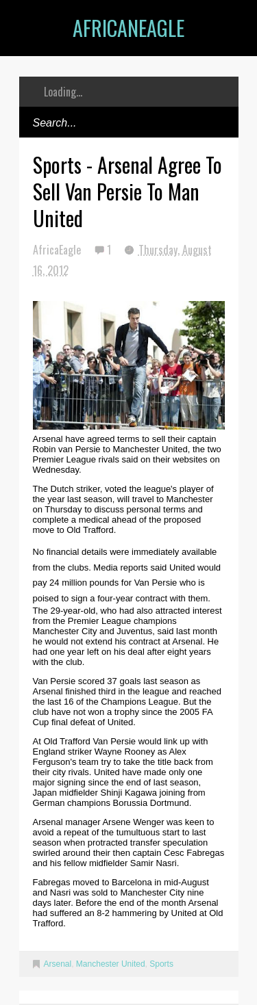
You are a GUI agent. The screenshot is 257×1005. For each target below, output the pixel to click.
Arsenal (58, 964)
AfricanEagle (128, 27)
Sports (161, 964)
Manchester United (110, 964)
